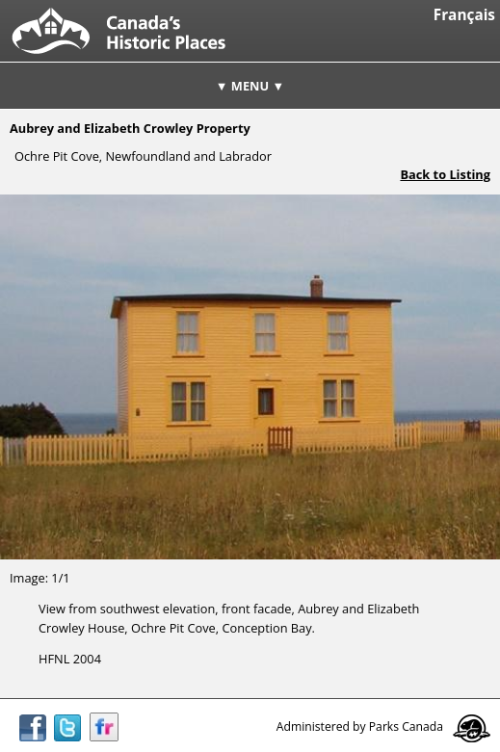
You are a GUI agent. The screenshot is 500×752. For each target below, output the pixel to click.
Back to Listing (445, 174)
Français (464, 15)
